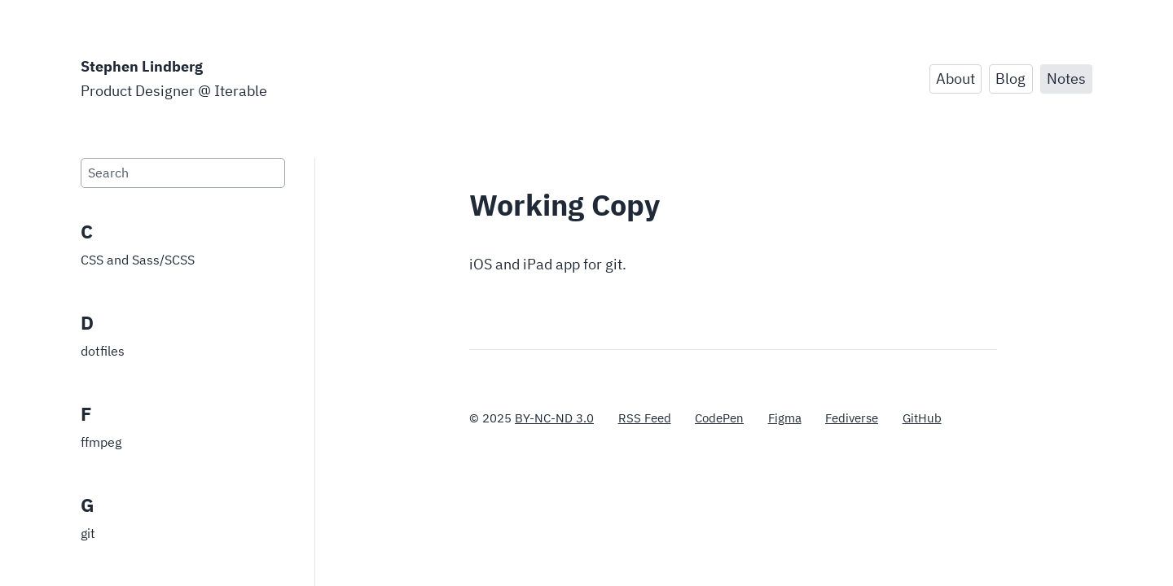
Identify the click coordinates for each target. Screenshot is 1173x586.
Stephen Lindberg (142, 66)
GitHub (922, 418)
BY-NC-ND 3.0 (554, 418)
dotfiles (103, 351)
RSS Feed (644, 418)
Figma (785, 418)
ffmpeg (101, 442)
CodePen (719, 418)
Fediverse (851, 418)
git (88, 533)
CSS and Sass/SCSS (138, 259)
